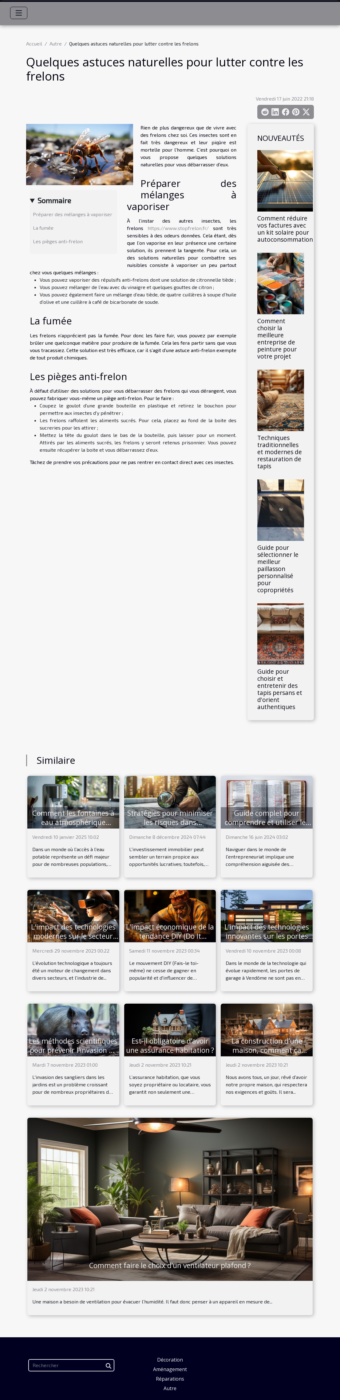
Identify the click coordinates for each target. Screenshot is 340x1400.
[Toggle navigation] (18, 13)
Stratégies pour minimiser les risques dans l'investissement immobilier (170, 827)
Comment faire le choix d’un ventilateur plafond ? (170, 1265)
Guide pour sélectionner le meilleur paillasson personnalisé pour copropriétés (277, 568)
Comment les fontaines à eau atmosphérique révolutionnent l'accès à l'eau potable (73, 827)
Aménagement (170, 1369)
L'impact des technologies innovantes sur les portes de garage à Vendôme (266, 936)
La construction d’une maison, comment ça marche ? (266, 1050)
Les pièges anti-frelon (58, 241)
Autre (55, 43)
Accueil (34, 43)
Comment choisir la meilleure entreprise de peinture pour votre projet (277, 338)
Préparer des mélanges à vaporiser (72, 214)
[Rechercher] (71, 1365)
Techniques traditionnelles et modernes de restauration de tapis (279, 452)
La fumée (43, 228)
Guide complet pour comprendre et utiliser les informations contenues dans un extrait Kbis (267, 827)
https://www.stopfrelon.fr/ (178, 228)
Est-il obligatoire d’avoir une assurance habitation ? (170, 1045)
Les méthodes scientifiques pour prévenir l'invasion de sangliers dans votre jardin (73, 1050)
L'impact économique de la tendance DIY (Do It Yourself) (170, 936)
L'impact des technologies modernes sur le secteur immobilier (73, 936)
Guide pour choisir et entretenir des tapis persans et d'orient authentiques (279, 689)
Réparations (170, 1378)
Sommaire (54, 200)
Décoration (170, 1359)
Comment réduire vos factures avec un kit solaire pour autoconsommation (285, 229)
